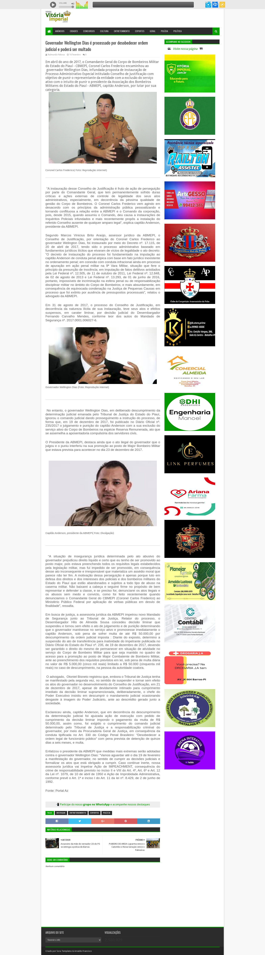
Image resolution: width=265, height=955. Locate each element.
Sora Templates (64, 951)
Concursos (89, 31)
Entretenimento (122, 31)
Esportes (139, 31)
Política (177, 31)
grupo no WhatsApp (116, 804)
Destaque (60, 813)
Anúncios (59, 31)
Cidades (74, 31)
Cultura (104, 31)
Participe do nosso (71, 804)
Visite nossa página (185, 48)
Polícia (164, 31)
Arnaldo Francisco (83, 951)
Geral (152, 31)
